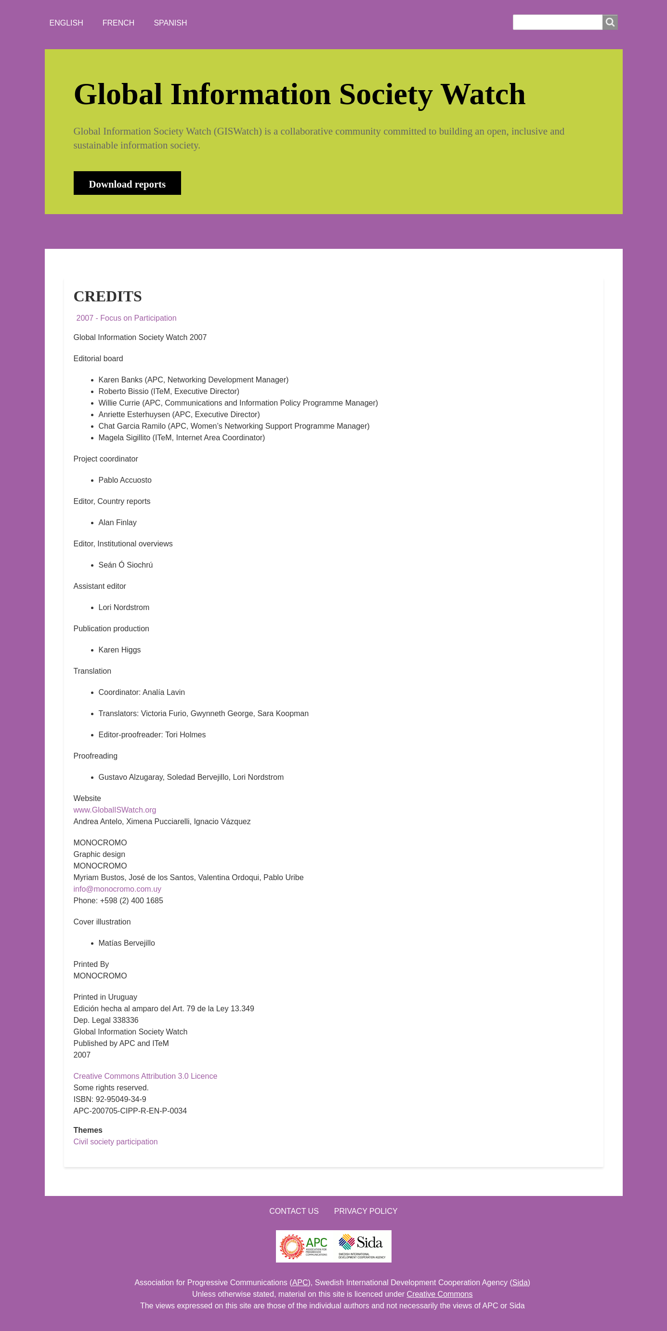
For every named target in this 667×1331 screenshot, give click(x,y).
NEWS (175, 231)
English (66, 23)
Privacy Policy (366, 1211)
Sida (520, 1282)
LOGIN (373, 231)
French (119, 23)
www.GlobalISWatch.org (115, 810)
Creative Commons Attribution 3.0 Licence (146, 1076)
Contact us (294, 1211)
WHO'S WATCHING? (244, 231)
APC (300, 1282)
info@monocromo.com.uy (118, 889)
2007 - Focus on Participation (127, 318)
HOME (82, 231)
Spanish (170, 23)
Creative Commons (440, 1294)
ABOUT (129, 231)
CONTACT (320, 231)
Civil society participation (116, 1142)
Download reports (127, 184)
